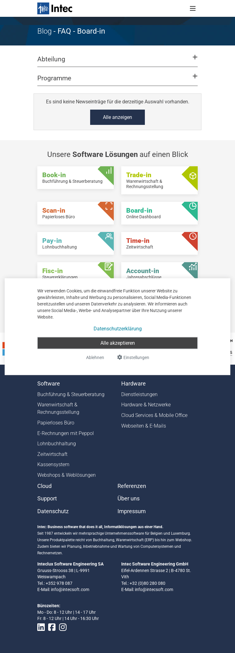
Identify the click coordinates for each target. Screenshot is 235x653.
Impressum (132, 511)
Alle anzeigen (117, 117)
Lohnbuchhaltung (56, 444)
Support (47, 498)
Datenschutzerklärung (118, 328)
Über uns (129, 498)
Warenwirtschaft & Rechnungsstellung (58, 408)
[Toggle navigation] (193, 8)
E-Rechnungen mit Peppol (65, 433)
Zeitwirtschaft (52, 454)
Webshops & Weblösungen (66, 475)
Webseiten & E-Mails (143, 426)
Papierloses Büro (55, 423)
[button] (117, 61)
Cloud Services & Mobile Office (154, 415)
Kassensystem (53, 464)
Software (48, 384)
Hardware (133, 384)
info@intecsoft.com (70, 589)
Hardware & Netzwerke (146, 405)
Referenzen (132, 486)
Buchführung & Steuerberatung (70, 394)
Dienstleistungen (139, 394)
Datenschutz (53, 511)
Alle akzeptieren (117, 343)
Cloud (44, 486)
